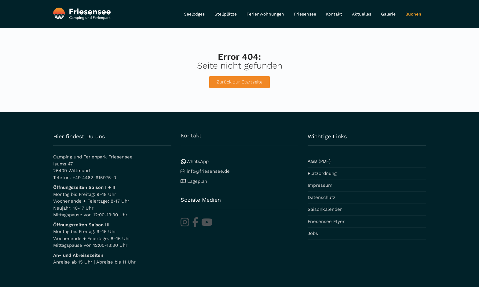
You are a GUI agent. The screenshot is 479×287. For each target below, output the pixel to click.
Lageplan (197, 181)
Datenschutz (321, 197)
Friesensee (305, 14)
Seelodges (194, 14)
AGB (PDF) (319, 161)
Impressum (320, 185)
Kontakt (334, 14)
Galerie (388, 14)
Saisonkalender (325, 209)
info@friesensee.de (208, 171)
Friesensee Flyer (326, 221)
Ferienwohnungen (265, 14)
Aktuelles (361, 14)
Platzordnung (322, 173)
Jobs (313, 233)
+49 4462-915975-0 (94, 177)
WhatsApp (195, 161)
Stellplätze (225, 14)
